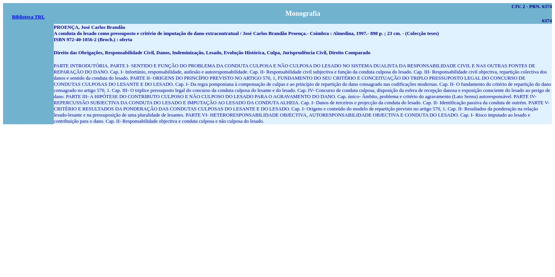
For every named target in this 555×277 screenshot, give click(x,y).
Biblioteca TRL (28, 17)
